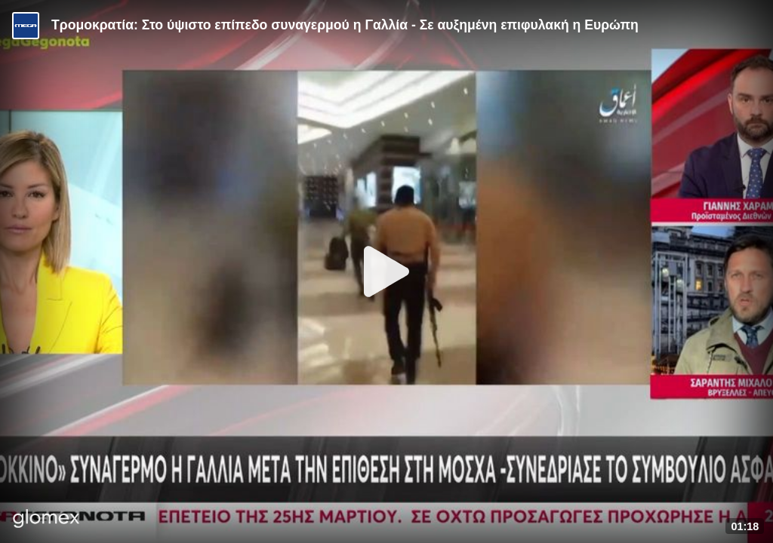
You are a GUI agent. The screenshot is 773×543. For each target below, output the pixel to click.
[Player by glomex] (46, 520)
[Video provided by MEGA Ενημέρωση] (25, 25)
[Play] (386, 271)
